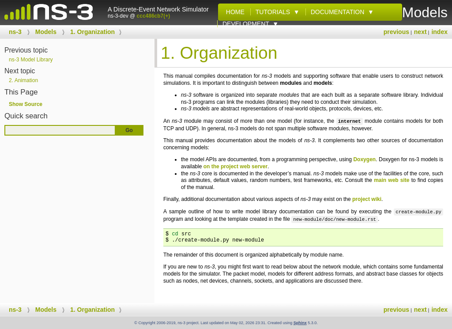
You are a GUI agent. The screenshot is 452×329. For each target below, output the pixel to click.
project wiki (366, 199)
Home (233, 11)
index (439, 31)
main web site (391, 180)
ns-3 (15, 31)
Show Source (25, 104)
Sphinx (300, 323)
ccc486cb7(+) (153, 16)
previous (396, 31)
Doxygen (364, 159)
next (420, 31)
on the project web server (235, 166)
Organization (92, 31)
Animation (23, 80)
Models (45, 31)
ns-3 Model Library (31, 60)
